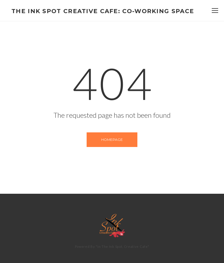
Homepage (112, 139)
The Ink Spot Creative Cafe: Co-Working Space (102, 11)
